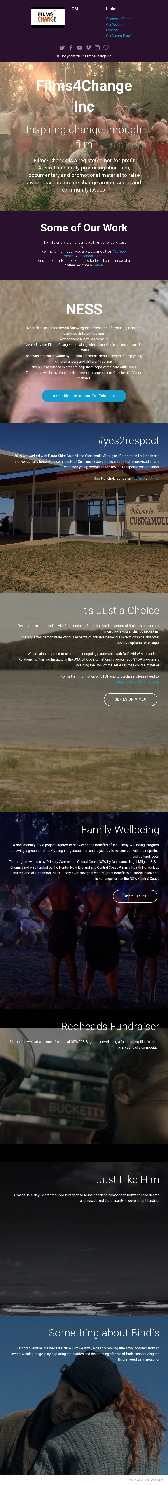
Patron (98, 265)
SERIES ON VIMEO (131, 699)
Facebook (86, 256)
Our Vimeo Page (118, 36)
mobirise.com (136, 1479)
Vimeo (69, 256)
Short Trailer (135, 896)
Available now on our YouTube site (84, 396)
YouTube (119, 251)
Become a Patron (119, 19)
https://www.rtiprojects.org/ (138, 682)
